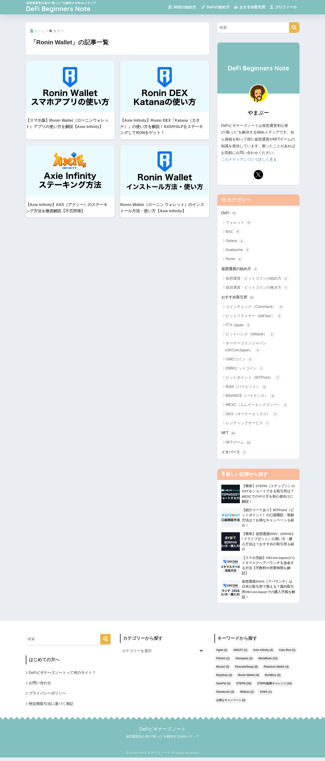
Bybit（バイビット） (246, 387)
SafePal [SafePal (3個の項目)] (223, 686)
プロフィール (283, 7)
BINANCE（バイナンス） (251, 396)
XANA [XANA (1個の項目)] (266, 694)
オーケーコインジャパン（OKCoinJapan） (245, 347)
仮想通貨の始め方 (240, 268)
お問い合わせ (40, 686)
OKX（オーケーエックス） (252, 414)
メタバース (234, 452)
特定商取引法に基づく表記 (51, 707)
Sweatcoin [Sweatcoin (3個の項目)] (225, 694)
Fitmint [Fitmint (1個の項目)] (223, 661)
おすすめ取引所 (249, 7)
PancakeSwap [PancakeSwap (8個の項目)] (246, 669)
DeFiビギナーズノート (162, 732)
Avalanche (238, 250)
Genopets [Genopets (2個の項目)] (243, 661)
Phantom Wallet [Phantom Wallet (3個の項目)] (276, 669)
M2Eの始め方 (182, 7)
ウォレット (238, 222)
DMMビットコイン (245, 369)
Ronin (234, 259)
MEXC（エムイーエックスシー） (257, 405)
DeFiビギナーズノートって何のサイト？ (62, 676)
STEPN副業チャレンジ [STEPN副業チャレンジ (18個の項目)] (274, 686)
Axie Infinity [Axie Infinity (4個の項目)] (263, 652)
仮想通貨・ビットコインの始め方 (257, 278)
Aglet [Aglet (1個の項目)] (221, 652)
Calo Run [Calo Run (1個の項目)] (287, 652)
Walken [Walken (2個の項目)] (247, 694)
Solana (235, 241)
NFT (228, 433)
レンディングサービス (248, 423)
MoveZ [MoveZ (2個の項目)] (222, 669)
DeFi (229, 213)
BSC (233, 232)
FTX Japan (238, 325)
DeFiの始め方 (215, 7)
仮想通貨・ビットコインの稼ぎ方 (257, 288)
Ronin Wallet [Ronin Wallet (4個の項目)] (248, 677)
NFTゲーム (238, 443)
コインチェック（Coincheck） (255, 307)
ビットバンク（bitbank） (250, 334)
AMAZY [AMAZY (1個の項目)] (240, 652)
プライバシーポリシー (47, 697)
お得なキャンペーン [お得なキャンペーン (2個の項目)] (230, 703)
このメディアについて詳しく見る (249, 159)
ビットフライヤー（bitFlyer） (254, 316)
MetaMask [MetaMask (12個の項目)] (267, 661)
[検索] (294, 27)
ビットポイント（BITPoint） (253, 378)
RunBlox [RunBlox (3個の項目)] (272, 677)
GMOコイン (239, 360)
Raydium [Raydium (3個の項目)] (224, 677)
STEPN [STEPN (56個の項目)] (243, 686)
